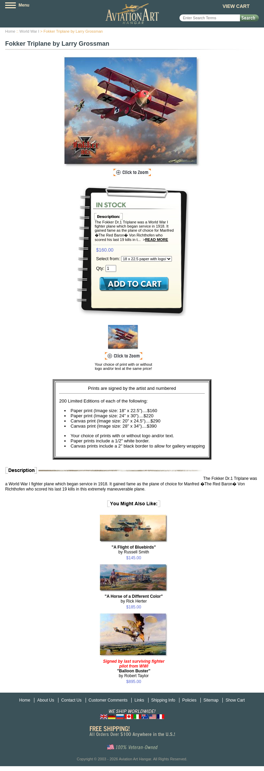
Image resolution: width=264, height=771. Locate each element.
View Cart (236, 6)
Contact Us (71, 700)
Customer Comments (108, 700)
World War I (29, 31)
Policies (189, 700)
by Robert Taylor (134, 668)
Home (10, 31)
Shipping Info (163, 700)
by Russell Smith (134, 549)
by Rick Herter (134, 599)
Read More (156, 240)
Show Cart (235, 700)
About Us (45, 700)
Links (139, 700)
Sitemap (211, 700)
